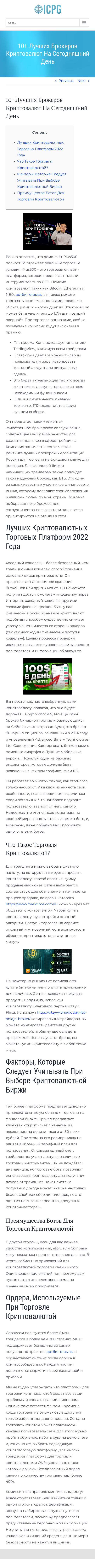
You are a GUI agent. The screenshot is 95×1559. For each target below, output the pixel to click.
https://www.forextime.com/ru (32, 904)
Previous (66, 81)
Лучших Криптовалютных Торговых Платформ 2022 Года (40, 148)
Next (81, 81)
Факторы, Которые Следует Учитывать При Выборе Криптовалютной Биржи (41, 180)
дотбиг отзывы (29, 294)
